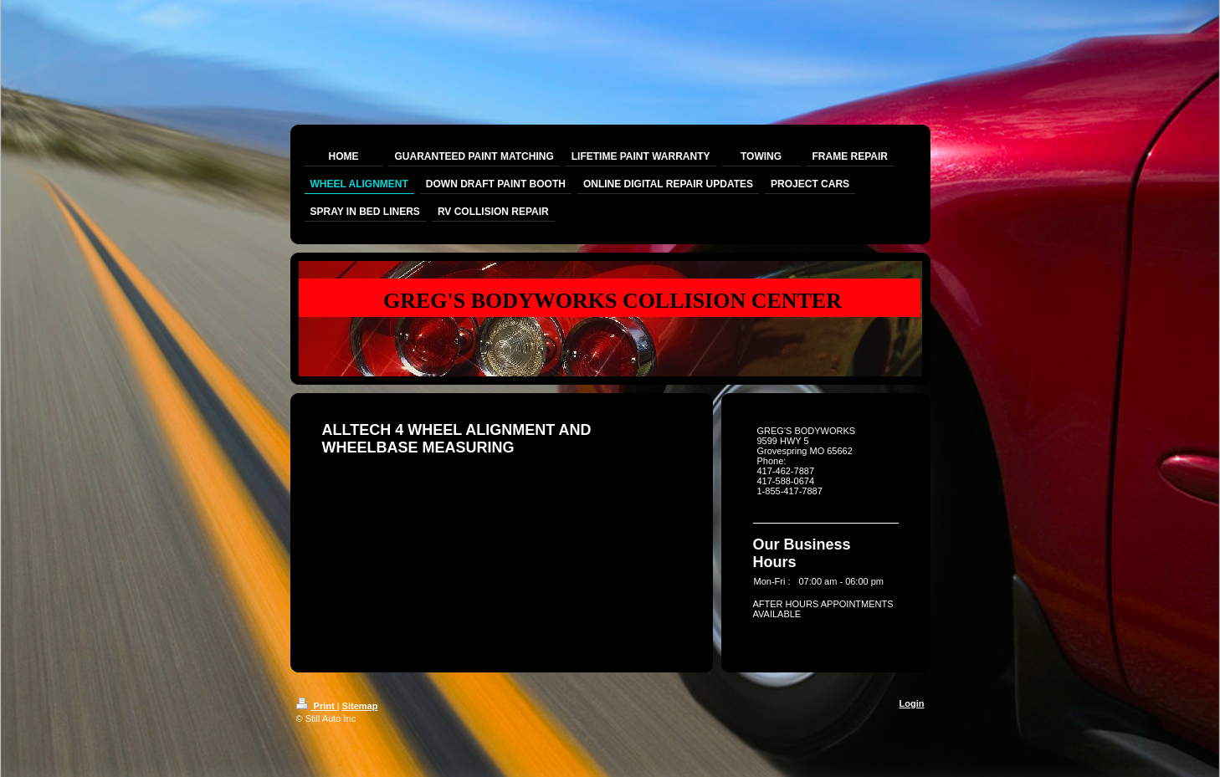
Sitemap (360, 706)
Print (316, 706)
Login (912, 703)
